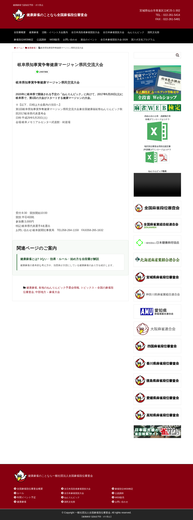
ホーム (22, 457)
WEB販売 (54, 39)
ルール (20, 493)
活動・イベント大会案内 (55, 32)
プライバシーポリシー (89, 457)
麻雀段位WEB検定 (23, 39)
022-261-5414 (171, 15)
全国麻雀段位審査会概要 (30, 488)
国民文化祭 (153, 32)
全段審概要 (20, 32)
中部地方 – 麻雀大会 (47, 292)
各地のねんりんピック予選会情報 (59, 287)
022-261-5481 (171, 19)
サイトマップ (62, 457)
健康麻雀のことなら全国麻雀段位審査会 (49, 15)
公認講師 (41, 39)
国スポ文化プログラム (143, 39)
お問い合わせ (70, 39)
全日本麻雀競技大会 (113, 32)
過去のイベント (89, 39)
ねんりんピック (136, 32)
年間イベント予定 (26, 497)
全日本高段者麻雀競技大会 (85, 32)
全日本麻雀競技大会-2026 (114, 39)
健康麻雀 (33, 32)
